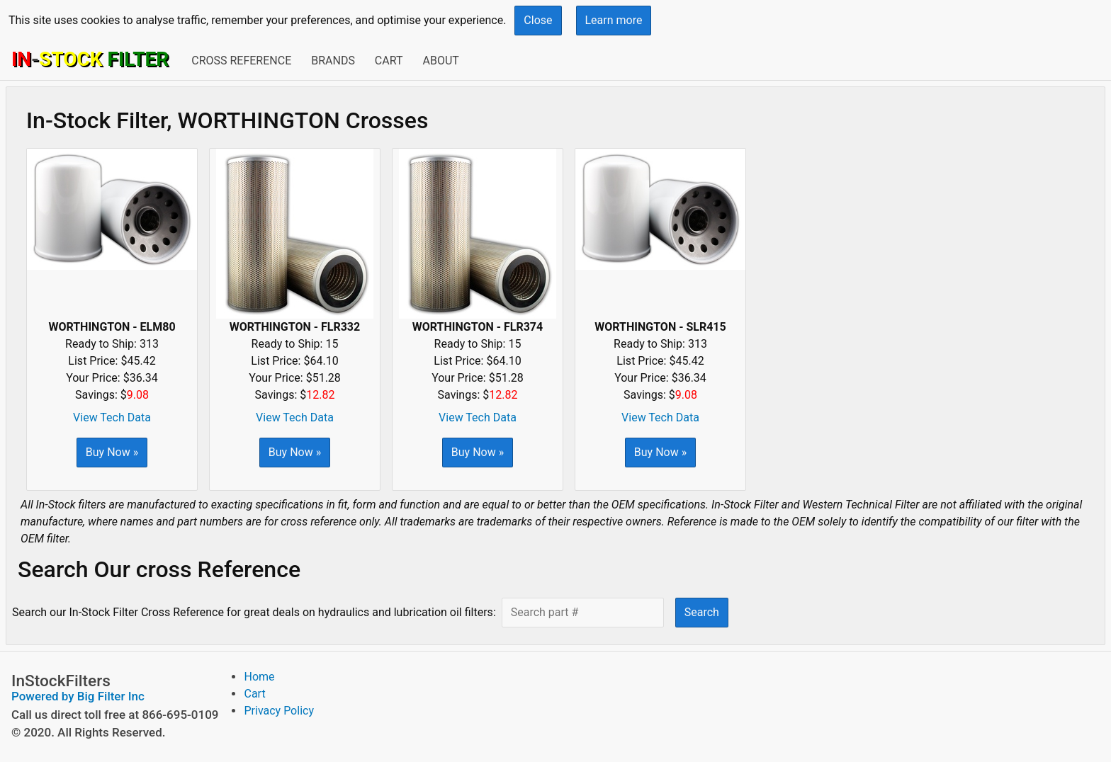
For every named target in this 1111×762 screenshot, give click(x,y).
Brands (333, 60)
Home (259, 676)
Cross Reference (241, 60)
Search (701, 612)
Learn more (614, 20)
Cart (389, 60)
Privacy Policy (279, 710)
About (440, 60)
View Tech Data (112, 417)
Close (538, 20)
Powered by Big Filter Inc (78, 696)
